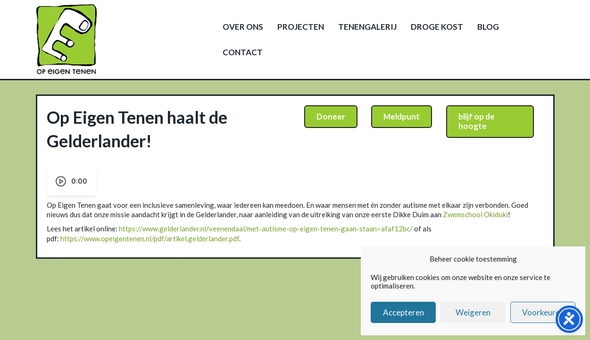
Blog (488, 27)
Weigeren (473, 312)
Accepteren (403, 312)
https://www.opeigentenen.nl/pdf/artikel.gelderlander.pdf (149, 238)
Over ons (243, 27)
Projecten (300, 27)
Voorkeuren (543, 312)
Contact (243, 52)
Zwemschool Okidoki (475, 214)
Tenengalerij (367, 27)
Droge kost (437, 27)
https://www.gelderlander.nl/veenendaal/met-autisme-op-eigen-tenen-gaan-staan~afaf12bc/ (266, 228)
